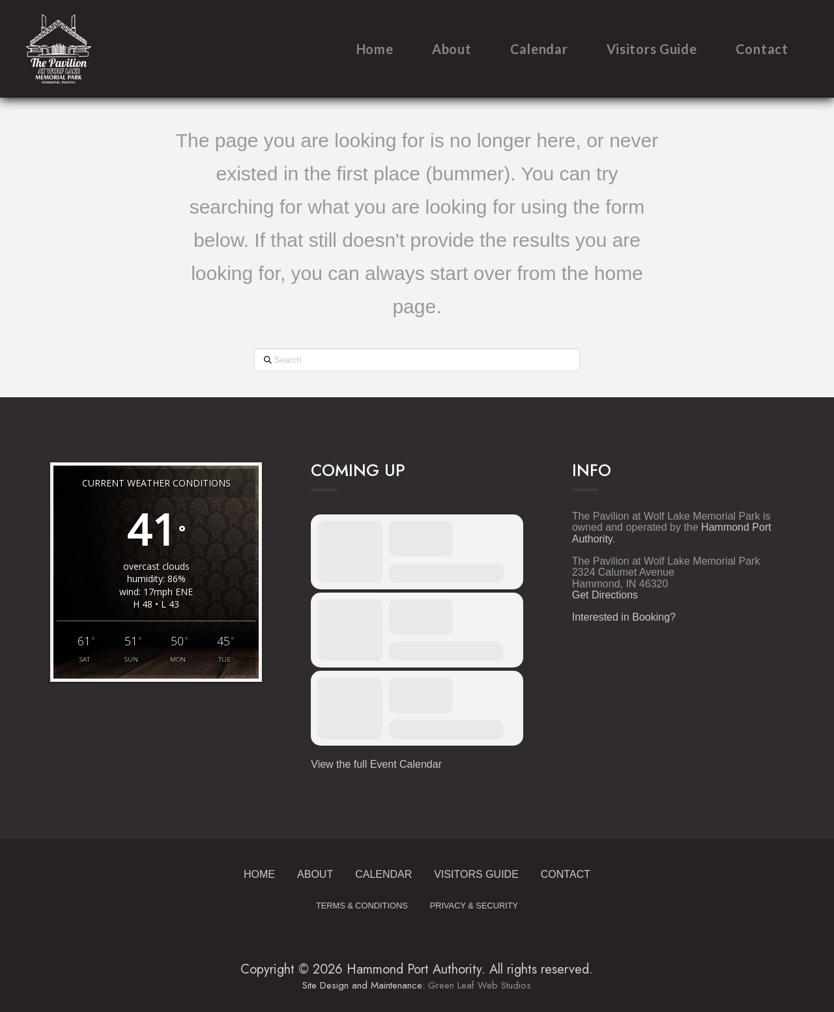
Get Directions (605, 594)
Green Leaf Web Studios (479, 985)
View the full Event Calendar (376, 764)
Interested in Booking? (624, 617)
